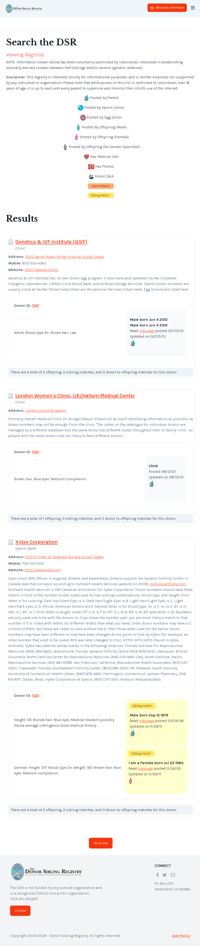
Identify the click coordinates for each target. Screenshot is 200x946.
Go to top (101, 843)
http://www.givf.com (41, 269)
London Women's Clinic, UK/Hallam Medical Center (75, 396)
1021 (35, 305)
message (146, 331)
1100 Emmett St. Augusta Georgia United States (64, 557)
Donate (20, 911)
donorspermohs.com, (168, 584)
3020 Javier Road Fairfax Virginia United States (64, 256)
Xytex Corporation (36, 542)
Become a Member (167, 8)
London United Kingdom (45, 410)
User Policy (181, 935)
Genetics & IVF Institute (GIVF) (51, 242)
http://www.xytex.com (43, 570)
